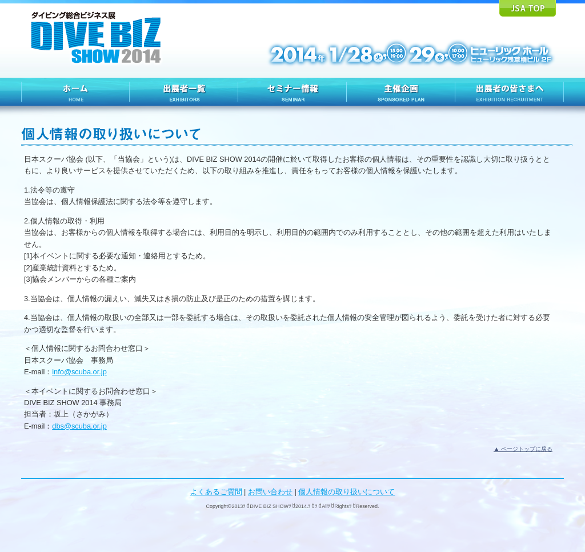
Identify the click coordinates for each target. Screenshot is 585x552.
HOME (75, 92)
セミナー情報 (292, 92)
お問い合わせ (270, 491)
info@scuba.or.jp (79, 371)
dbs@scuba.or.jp (79, 426)
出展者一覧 (184, 92)
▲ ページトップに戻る (523, 449)
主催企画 (401, 92)
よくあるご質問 (216, 491)
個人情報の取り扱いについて (346, 491)
